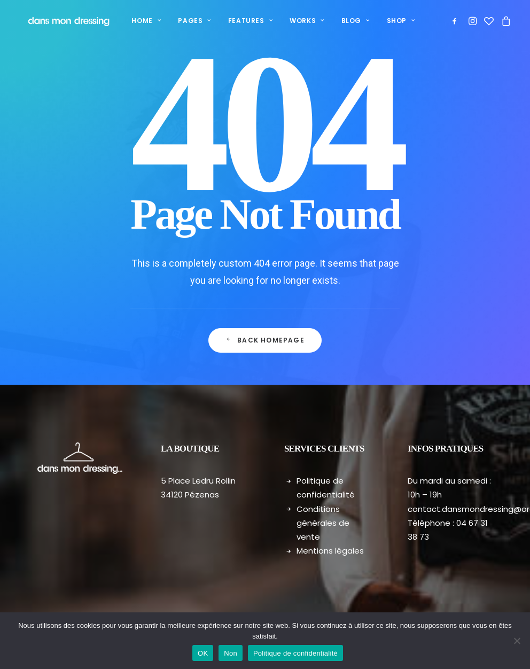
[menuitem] (132, 21)
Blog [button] (341, 20)
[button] (456, 21)
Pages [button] (179, 20)
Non (230, 653)
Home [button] (131, 20)
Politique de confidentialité (295, 653)
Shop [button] (386, 20)
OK (203, 653)
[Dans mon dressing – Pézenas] (59, 20)
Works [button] (292, 20)
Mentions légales (330, 550)
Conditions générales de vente (323, 523)
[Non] (516, 640)
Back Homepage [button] (265, 340)
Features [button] (236, 20)
